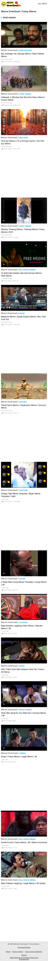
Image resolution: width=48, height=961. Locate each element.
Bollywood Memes (27, 270)
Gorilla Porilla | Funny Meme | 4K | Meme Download (24, 842)
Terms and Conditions (33, 952)
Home (8, 952)
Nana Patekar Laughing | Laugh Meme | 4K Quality (23, 883)
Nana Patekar (25, 50)
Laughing (23, 622)
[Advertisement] (24, 172)
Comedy (22, 753)
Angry (22, 313)
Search (24, 955)
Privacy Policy (17, 952)
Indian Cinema (25, 710)
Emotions (23, 138)
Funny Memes (25, 94)
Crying (22, 579)
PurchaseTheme (24, 947)
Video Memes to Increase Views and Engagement (24, 958)
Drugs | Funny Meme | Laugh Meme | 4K (19, 756)
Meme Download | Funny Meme (18, 11)
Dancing (23, 402)
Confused (23, 490)
